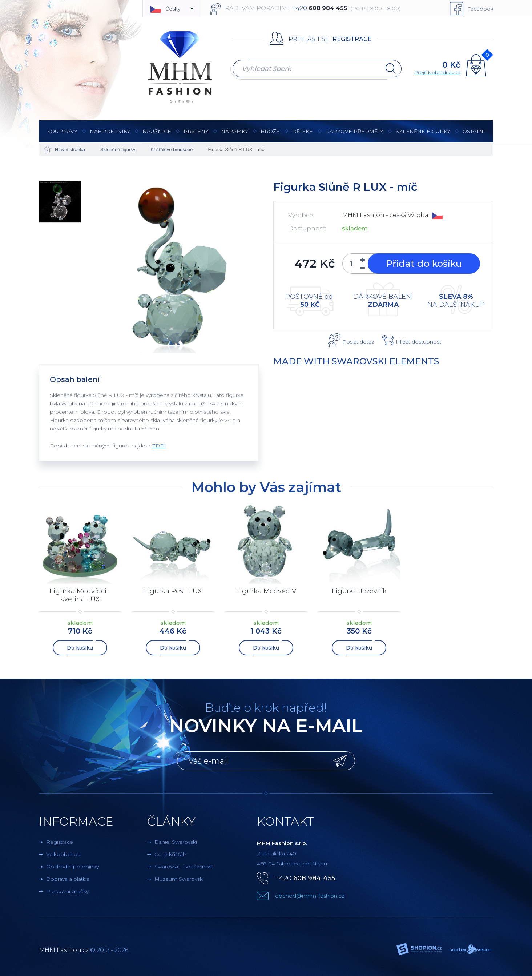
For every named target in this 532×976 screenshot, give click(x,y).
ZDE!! (159, 445)
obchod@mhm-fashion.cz (309, 895)
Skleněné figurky (423, 135)
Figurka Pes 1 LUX (173, 591)
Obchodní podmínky (72, 866)
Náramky (234, 135)
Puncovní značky (67, 890)
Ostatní (474, 135)
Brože (270, 131)
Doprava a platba (67, 878)
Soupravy (62, 135)
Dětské (302, 131)
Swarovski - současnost (183, 866)
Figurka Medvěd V (266, 591)
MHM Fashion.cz (64, 949)
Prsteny (196, 135)
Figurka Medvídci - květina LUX (80, 595)
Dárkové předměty (354, 135)
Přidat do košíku (424, 263)
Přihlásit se (309, 39)
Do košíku (80, 647)
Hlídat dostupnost (418, 341)
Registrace (352, 39)
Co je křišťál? (170, 853)
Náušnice (156, 135)
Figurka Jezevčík (359, 591)
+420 (305, 877)
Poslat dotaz (358, 341)
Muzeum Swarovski (179, 878)
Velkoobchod (63, 853)
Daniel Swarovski (175, 841)
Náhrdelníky (110, 135)
